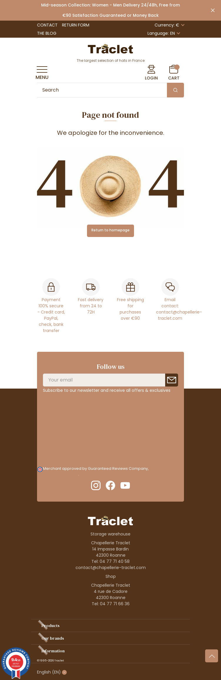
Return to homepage (110, 230)
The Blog (46, 33)
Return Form (75, 25)
